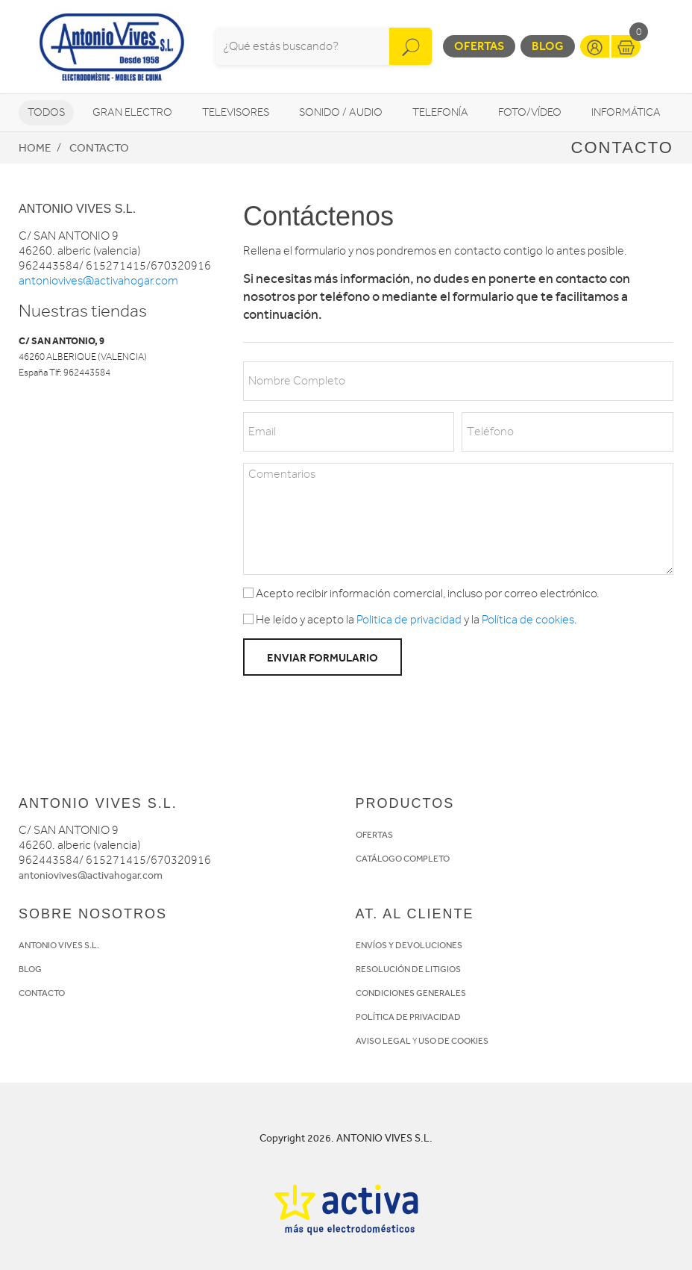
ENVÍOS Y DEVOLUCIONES (409, 945)
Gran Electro (132, 112)
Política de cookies (528, 619)
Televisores (235, 112)
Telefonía (440, 112)
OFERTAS (374, 834)
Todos (46, 112)
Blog (548, 46)
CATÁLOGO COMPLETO (403, 858)
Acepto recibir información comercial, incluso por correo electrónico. (421, 593)
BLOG (30, 969)
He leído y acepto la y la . (410, 619)
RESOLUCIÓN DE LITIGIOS (408, 969)
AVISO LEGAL (383, 1041)
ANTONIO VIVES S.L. (59, 945)
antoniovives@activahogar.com (98, 280)
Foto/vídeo (530, 112)
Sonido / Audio (341, 112)
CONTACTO (42, 993)
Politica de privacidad (409, 619)
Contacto (99, 148)
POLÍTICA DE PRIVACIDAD (408, 1017)
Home (35, 148)
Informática (626, 112)
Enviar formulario (322, 657)
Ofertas (479, 46)
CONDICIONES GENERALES (411, 993)
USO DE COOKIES (453, 1041)
